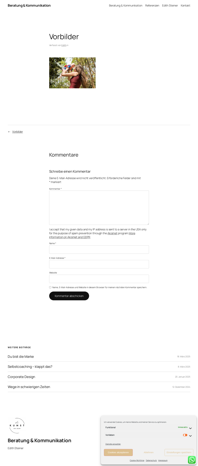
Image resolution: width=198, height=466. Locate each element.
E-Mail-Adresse (57, 257)
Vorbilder (17, 131)
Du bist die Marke (21, 356)
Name (52, 243)
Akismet (112, 233)
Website (53, 272)
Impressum (163, 460)
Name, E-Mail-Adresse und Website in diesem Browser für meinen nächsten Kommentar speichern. (99, 287)
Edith (63, 45)
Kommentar (55, 188)
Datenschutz (151, 460)
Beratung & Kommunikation (29, 5)
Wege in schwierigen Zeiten (29, 387)
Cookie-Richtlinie (137, 460)
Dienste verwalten (113, 444)
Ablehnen (148, 452)
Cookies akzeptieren (118, 452)
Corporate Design (21, 377)
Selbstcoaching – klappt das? (30, 366)
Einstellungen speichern (179, 452)
